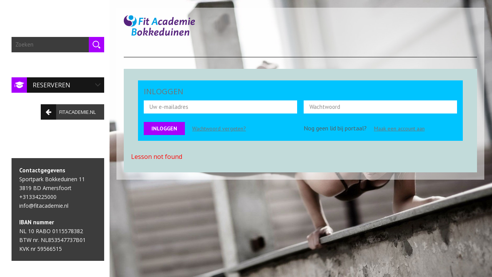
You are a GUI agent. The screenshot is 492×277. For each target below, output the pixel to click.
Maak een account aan (399, 128)
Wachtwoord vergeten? (219, 128)
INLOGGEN (163, 91)
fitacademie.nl (66, 109)
